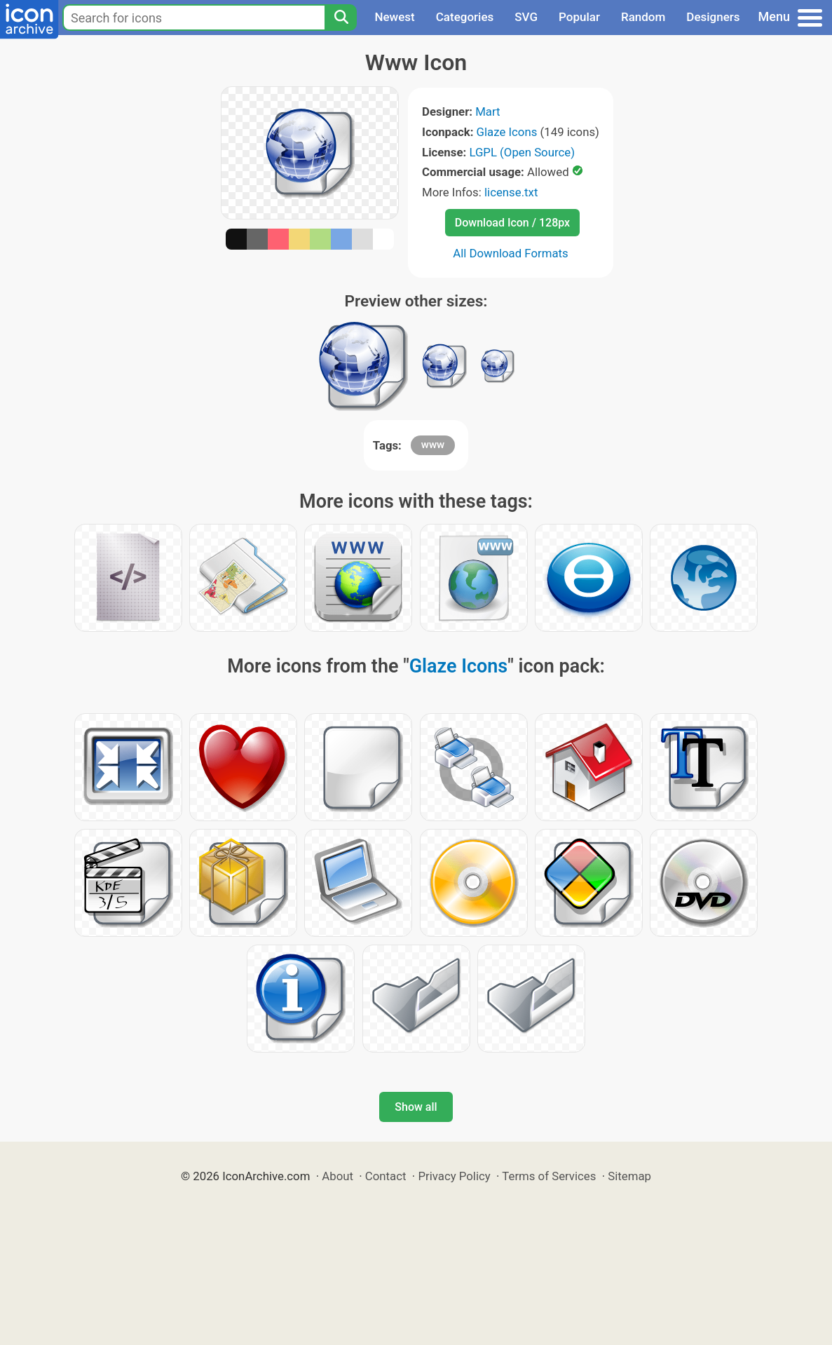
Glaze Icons (507, 132)
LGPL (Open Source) (522, 152)
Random (643, 17)
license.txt (511, 192)
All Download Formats (510, 253)
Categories (465, 17)
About (337, 1176)
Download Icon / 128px (512, 222)
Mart (487, 111)
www (432, 444)
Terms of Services (549, 1176)
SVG (526, 17)
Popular (579, 17)
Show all (416, 1107)
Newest (394, 17)
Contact (386, 1176)
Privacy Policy (454, 1176)
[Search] (341, 17)
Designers (712, 17)
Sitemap (629, 1176)
